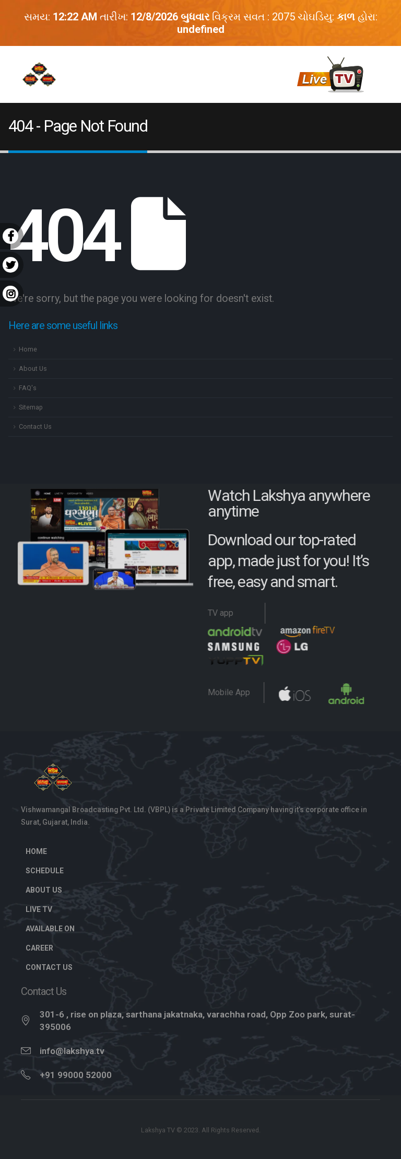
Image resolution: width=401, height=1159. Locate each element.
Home (28, 349)
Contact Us (35, 426)
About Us (33, 368)
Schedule (45, 871)
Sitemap (31, 407)
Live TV (44, 909)
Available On (50, 928)
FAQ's (28, 388)
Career (39, 948)
